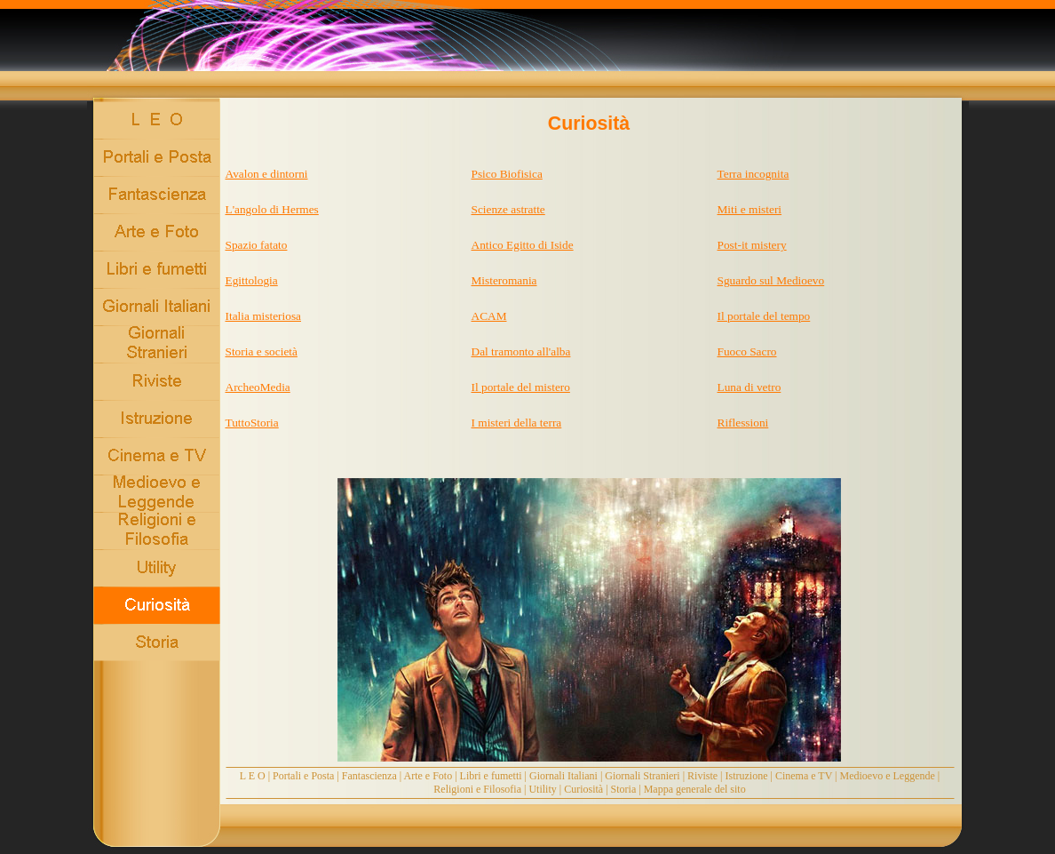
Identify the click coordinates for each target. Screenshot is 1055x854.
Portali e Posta (303, 776)
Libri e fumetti (491, 776)
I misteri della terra (517, 422)
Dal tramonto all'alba (521, 351)
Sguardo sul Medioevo (771, 280)
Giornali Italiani (563, 776)
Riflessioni (743, 422)
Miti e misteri (750, 209)
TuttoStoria (252, 422)
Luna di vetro (749, 387)
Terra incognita (753, 173)
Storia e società (261, 351)
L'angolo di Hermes (272, 209)
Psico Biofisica (507, 173)
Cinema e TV (803, 776)
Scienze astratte (508, 209)
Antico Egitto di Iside (523, 244)
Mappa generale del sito (695, 789)
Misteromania (504, 280)
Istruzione (747, 776)
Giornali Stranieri (642, 776)
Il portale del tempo (764, 316)
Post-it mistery (752, 244)
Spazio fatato (257, 244)
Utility (542, 789)
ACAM (489, 316)
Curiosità (583, 789)
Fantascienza (369, 776)
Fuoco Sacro (747, 351)
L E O (253, 776)
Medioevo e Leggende (887, 776)
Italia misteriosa (264, 316)
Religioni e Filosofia (477, 789)
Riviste (702, 776)
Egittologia (252, 280)
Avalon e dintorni (267, 173)
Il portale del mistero (521, 387)
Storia (624, 789)
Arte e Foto (428, 776)
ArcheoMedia (258, 387)
